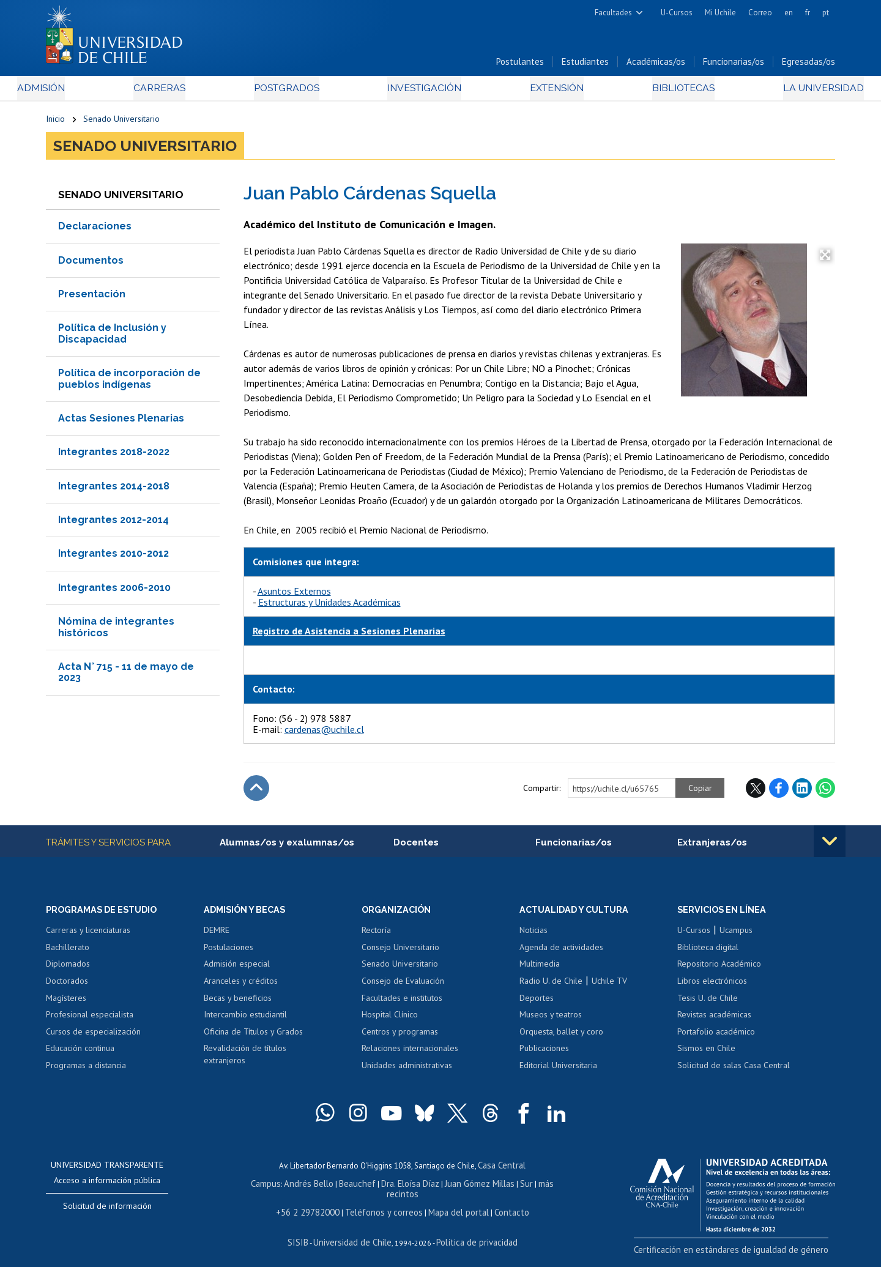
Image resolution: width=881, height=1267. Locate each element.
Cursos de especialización (93, 1037)
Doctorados (67, 986)
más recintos (535, 1188)
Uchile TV (609, 986)
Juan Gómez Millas (458, 1188)
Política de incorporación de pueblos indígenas (129, 383)
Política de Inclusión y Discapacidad (112, 338)
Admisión (73, 92)
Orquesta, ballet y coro (561, 1037)
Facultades (613, 12)
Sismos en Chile (706, 1054)
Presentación (91, 299)
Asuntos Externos (294, 595)
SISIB (306, 1234)
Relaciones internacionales (410, 1054)
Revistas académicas (714, 1021)
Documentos (91, 264)
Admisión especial (237, 970)
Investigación (421, 92)
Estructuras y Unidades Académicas (329, 607)
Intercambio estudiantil (245, 1021)
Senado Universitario (121, 123)
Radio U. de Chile (550, 986)
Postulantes (520, 66)
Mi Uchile (720, 12)
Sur (502, 1188)
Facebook (779, 793)
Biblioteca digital (707, 953)
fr (807, 12)
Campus (262, 1188)
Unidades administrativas (407, 1071)
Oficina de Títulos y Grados (253, 1037)
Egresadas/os (808, 66)
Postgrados (293, 92)
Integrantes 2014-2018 (113, 491)
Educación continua (80, 1054)
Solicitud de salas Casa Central (733, 1071)
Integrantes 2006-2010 (114, 592)
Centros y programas (400, 1037)
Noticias (533, 936)
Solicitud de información (107, 1212)
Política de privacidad (470, 1234)
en (788, 12)
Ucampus (736, 936)
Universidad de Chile (355, 1234)
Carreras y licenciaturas (88, 936)
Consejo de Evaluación (403, 986)
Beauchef (345, 1188)
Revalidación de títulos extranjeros (245, 1060)
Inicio (55, 123)
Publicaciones (544, 1054)
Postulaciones (228, 953)
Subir (256, 793)
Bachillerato (67, 953)
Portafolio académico (716, 1037)
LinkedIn (802, 792)
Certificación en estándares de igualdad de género (749, 1254)
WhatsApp (825, 793)
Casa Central (502, 1171)
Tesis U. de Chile (707, 1003)
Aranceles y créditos (241, 986)
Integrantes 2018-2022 (113, 457)
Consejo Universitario (400, 953)
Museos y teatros (550, 1021)
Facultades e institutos (402, 1003)
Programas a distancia (86, 1071)
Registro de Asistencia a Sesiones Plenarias (349, 636)
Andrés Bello (301, 1188)
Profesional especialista (89, 1021)
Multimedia (539, 970)
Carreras (178, 92)
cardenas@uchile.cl (324, 734)
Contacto (500, 1205)
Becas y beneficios (238, 1003)
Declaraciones (95, 231)
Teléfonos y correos (383, 1205)
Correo (760, 12)
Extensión (544, 92)
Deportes (536, 1003)
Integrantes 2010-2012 (113, 558)
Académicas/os (655, 66)
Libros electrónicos (712, 986)
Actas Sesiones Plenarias (121, 423)
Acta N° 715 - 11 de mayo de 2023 (126, 677)
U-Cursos (677, 12)
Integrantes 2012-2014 (113, 524)
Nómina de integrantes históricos (116, 631)
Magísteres (66, 1003)
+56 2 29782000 (316, 1205)
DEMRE (216, 936)
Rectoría (376, 936)
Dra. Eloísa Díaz (394, 1188)
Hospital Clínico (390, 1021)
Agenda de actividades (561, 953)
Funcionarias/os (733, 66)
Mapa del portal (451, 1205)
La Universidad (789, 92)
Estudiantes (585, 66)
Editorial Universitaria (558, 1071)
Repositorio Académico (719, 970)
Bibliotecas (660, 92)
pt (825, 12)
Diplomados (68, 970)
